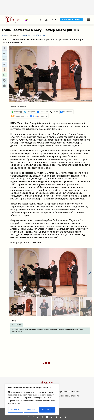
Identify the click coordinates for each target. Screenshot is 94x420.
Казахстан (16, 325)
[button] (4, 48)
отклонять (31, 410)
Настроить (15, 410)
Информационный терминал (67, 391)
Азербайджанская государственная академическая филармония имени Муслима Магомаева (47, 330)
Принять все (47, 410)
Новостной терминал (71, 19)
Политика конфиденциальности (65, 396)
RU (53, 20)
